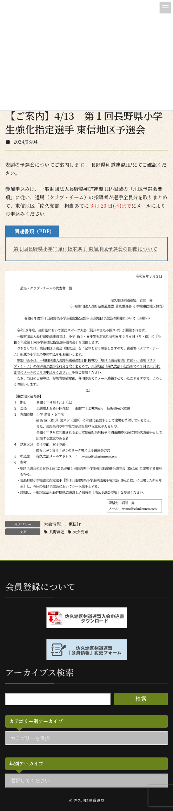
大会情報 (52, 524)
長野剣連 (57, 531)
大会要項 (80, 531)
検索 (141, 699)
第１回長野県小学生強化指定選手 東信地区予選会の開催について (85, 248)
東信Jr (74, 524)
